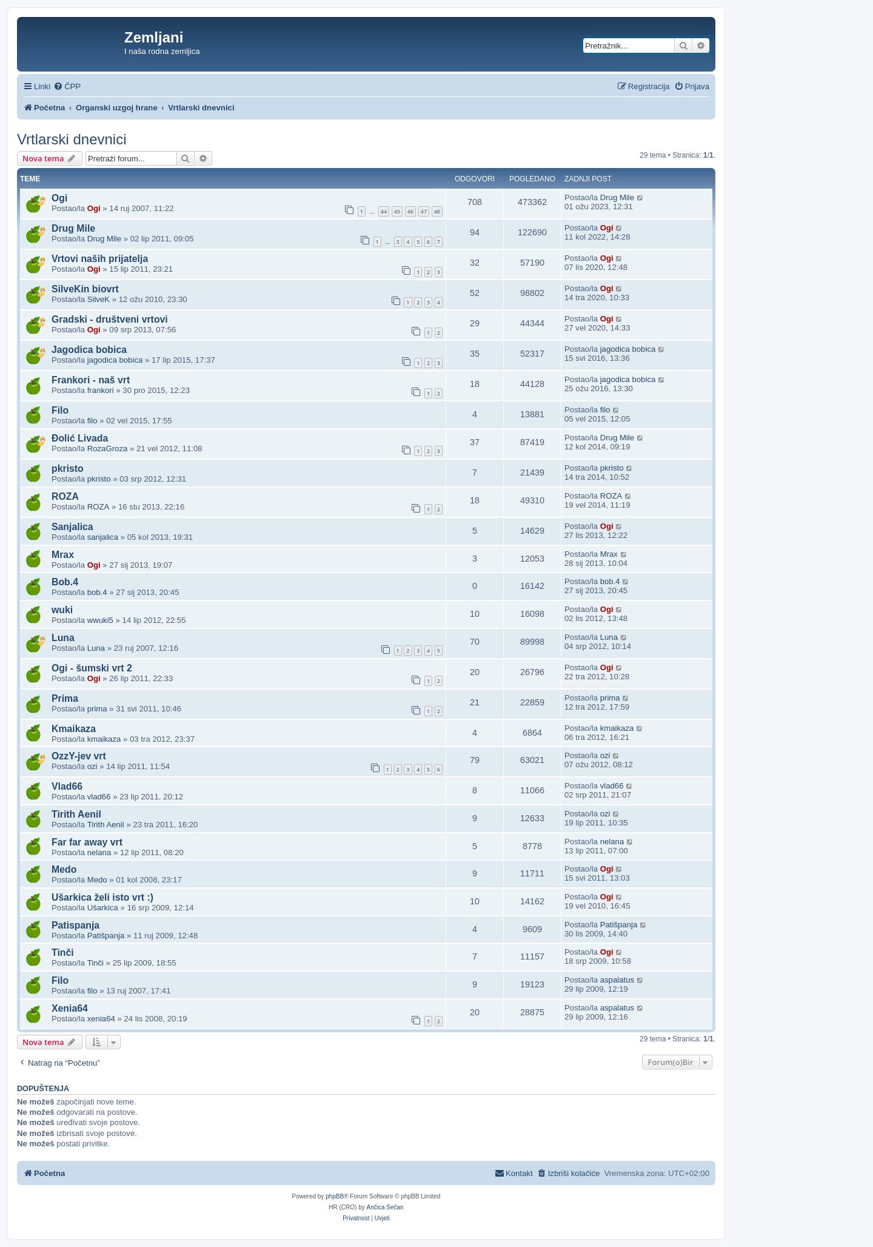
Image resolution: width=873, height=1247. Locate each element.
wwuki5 (100, 620)
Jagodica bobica (89, 350)
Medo (64, 869)
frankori (100, 390)
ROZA (65, 496)
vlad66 (99, 796)
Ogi (59, 198)
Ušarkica (102, 907)
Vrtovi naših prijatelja (100, 259)
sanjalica (102, 537)
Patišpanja (106, 935)
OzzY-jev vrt (79, 756)
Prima (65, 698)
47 (424, 211)
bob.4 (97, 592)
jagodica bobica (115, 360)
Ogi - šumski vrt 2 (92, 668)
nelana (99, 852)
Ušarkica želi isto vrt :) (102, 897)
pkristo (68, 468)
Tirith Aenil (76, 814)
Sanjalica (72, 527)
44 (384, 211)
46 (410, 211)
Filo (60, 410)
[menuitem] (67, 86)
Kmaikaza (74, 729)
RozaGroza (107, 448)
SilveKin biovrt (85, 289)
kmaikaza (104, 739)
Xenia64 (70, 1008)
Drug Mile (617, 197)
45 (397, 211)
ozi (92, 766)
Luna (63, 638)
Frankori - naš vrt (91, 380)
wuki (62, 610)
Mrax (63, 555)
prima (97, 708)
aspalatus (617, 979)
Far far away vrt (87, 842)
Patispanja (75, 925)
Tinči (63, 952)
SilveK (98, 299)
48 (437, 211)
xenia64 (101, 1018)
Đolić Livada (80, 438)
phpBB (335, 1196)
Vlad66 (67, 786)
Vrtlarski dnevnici (72, 139)
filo (92, 420)
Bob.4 (65, 582)
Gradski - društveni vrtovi (110, 319)
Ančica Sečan (385, 1207)
